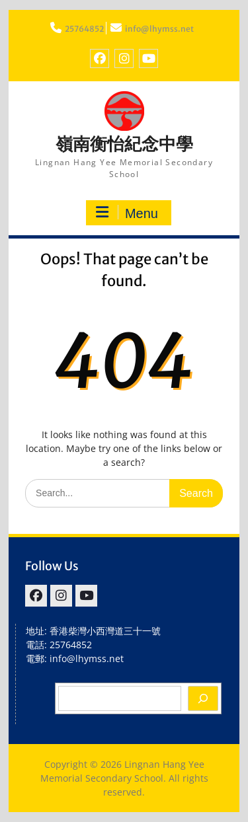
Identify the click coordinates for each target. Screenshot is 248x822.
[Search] (203, 698)
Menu (127, 213)
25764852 (84, 29)
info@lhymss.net (159, 29)
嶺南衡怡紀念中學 (124, 144)
